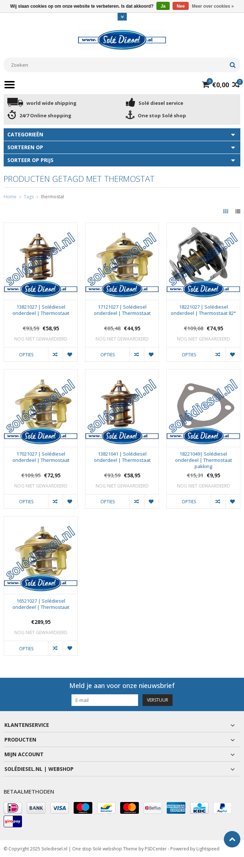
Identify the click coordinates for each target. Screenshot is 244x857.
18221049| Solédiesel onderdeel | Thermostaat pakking (203, 460)
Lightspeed (207, 848)
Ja (162, 6)
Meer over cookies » (213, 6)
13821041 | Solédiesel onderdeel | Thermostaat (122, 457)
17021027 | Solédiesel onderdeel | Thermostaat (40, 457)
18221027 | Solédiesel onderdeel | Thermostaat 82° (203, 310)
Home (10, 197)
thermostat (52, 197)
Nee (181, 6)
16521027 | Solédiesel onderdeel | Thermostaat (40, 604)
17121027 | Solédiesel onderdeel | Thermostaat (122, 310)
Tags (29, 197)
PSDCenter (156, 848)
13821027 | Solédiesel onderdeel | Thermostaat (40, 310)
